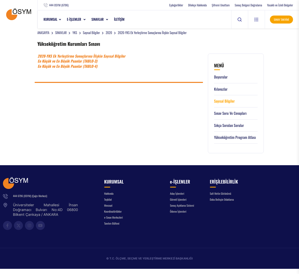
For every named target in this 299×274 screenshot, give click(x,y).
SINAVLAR (97, 19)
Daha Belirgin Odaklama (222, 199)
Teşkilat (108, 199)
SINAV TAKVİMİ (281, 19)
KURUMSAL (50, 19)
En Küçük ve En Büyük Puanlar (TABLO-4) (67, 66)
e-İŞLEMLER (74, 19)
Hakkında (109, 193)
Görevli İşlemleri (178, 199)
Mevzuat (108, 205)
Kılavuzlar (221, 89)
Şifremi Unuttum (221, 5)
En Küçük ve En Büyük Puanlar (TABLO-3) (67, 61)
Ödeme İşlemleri (178, 211)
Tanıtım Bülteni (111, 223)
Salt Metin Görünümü (220, 193)
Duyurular (221, 77)
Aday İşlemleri (177, 193)
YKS (74, 32)
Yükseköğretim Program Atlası (235, 137)
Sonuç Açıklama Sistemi (182, 205)
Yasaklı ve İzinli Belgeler (280, 5)
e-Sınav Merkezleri (113, 217)
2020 (109, 32)
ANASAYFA (43, 32)
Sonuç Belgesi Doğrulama (248, 5)
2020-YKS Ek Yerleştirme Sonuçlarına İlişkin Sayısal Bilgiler (152, 32)
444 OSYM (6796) (59, 5)
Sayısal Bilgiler (91, 32)
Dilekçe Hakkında (197, 5)
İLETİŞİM (119, 19)
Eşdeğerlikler (176, 5)
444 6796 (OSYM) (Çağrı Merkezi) (30, 196)
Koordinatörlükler (113, 211)
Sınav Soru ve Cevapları (230, 113)
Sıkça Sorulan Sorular (229, 125)
